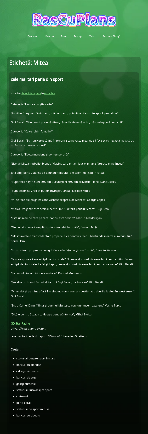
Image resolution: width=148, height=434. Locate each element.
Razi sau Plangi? (112, 36)
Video (92, 36)
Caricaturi (32, 36)
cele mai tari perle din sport (37, 79)
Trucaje (78, 36)
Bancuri (49, 36)
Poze (64, 36)
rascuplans (49, 93)
